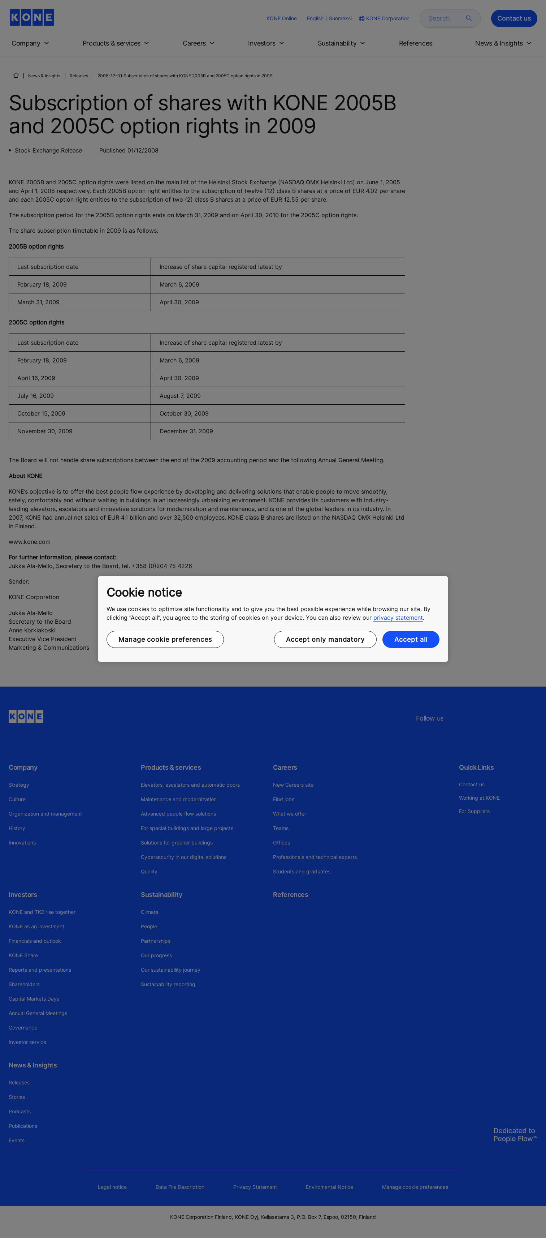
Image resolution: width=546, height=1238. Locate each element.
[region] (273, 619)
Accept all (411, 639)
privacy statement (398, 617)
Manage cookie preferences (165, 639)
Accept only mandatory (325, 639)
